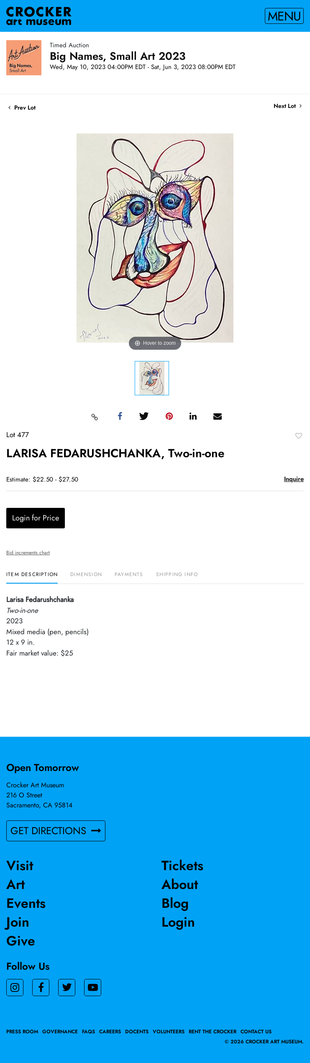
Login (178, 922)
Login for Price (35, 517)
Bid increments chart (28, 552)
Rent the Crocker (212, 1031)
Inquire (294, 479)
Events (26, 903)
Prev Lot (22, 107)
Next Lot (288, 106)
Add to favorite (299, 435)
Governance (60, 1031)
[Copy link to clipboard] (95, 417)
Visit (19, 865)
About (179, 884)
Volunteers (168, 1031)
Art (15, 884)
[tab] (32, 577)
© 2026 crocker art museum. (264, 1041)
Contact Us (256, 1031)
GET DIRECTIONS (55, 830)
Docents (137, 1031)
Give (20, 940)
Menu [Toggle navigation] (284, 16)
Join (17, 922)
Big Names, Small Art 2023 (118, 56)
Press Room (22, 1031)
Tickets (182, 865)
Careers (110, 1031)
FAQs (88, 1031)
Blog (175, 903)
